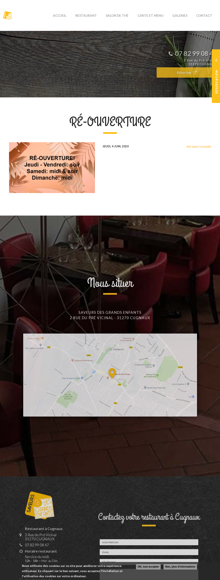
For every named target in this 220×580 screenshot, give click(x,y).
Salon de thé (127, 15)
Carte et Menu (158, 15)
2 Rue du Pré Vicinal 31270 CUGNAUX (37, 537)
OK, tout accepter (148, 566)
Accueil (76, 15)
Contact (206, 15)
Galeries (184, 15)
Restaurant (100, 15)
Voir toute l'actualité (198, 146)
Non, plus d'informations (180, 566)
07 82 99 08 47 (34, 545)
